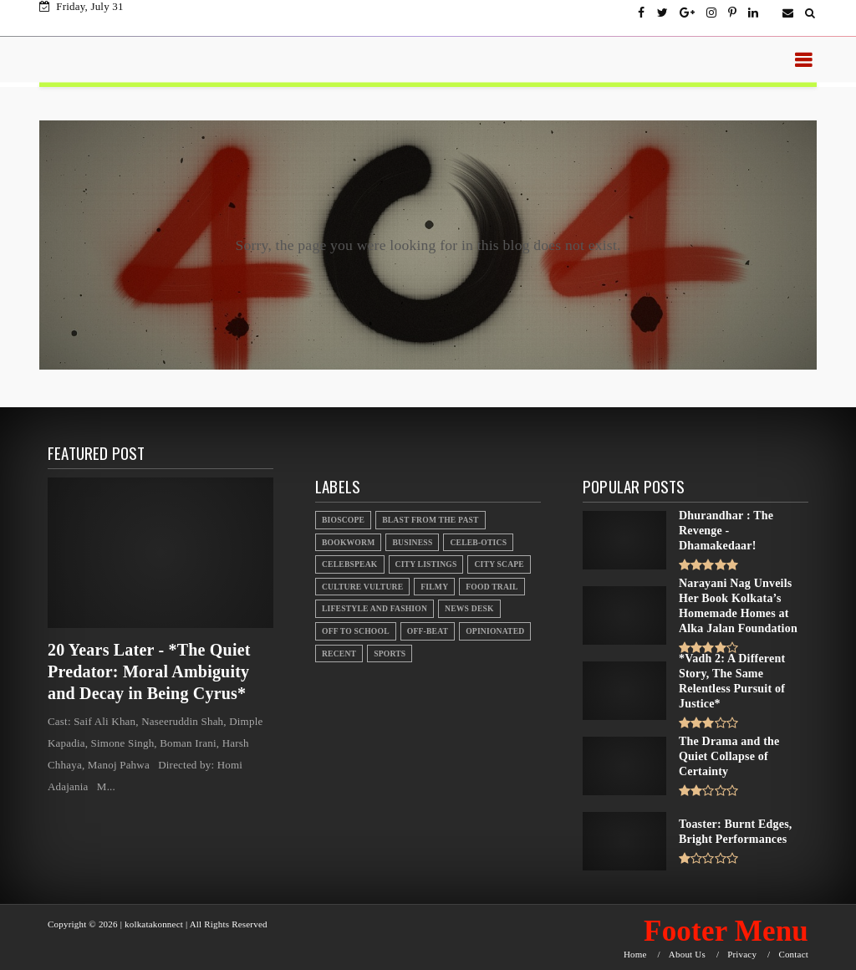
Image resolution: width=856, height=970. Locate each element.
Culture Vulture (362, 586)
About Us (687, 954)
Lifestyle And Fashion (374, 608)
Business (412, 542)
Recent (339, 653)
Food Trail (491, 586)
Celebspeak (350, 564)
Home (635, 954)
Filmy (434, 586)
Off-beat (427, 631)
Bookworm (348, 542)
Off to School (356, 631)
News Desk (469, 608)
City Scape (498, 564)
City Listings (426, 564)
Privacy (742, 954)
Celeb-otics (478, 542)
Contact (793, 954)
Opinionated (495, 631)
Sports (389, 653)
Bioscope (343, 519)
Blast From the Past (430, 519)
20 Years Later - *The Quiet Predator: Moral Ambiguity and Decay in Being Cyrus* (149, 671)
